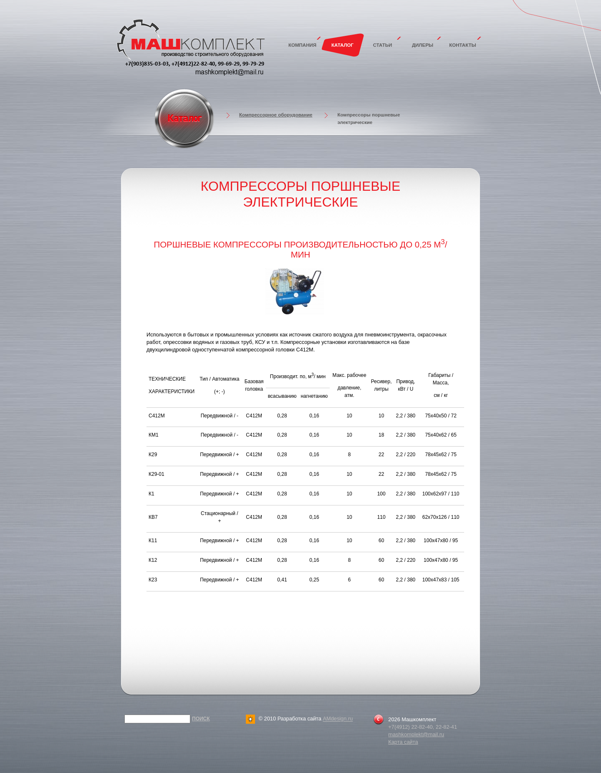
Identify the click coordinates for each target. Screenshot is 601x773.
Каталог (342, 45)
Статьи (382, 45)
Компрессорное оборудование (275, 114)
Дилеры (422, 45)
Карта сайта (403, 742)
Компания (302, 45)
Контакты (462, 45)
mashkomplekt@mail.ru (416, 734)
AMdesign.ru (338, 719)
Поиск (201, 719)
